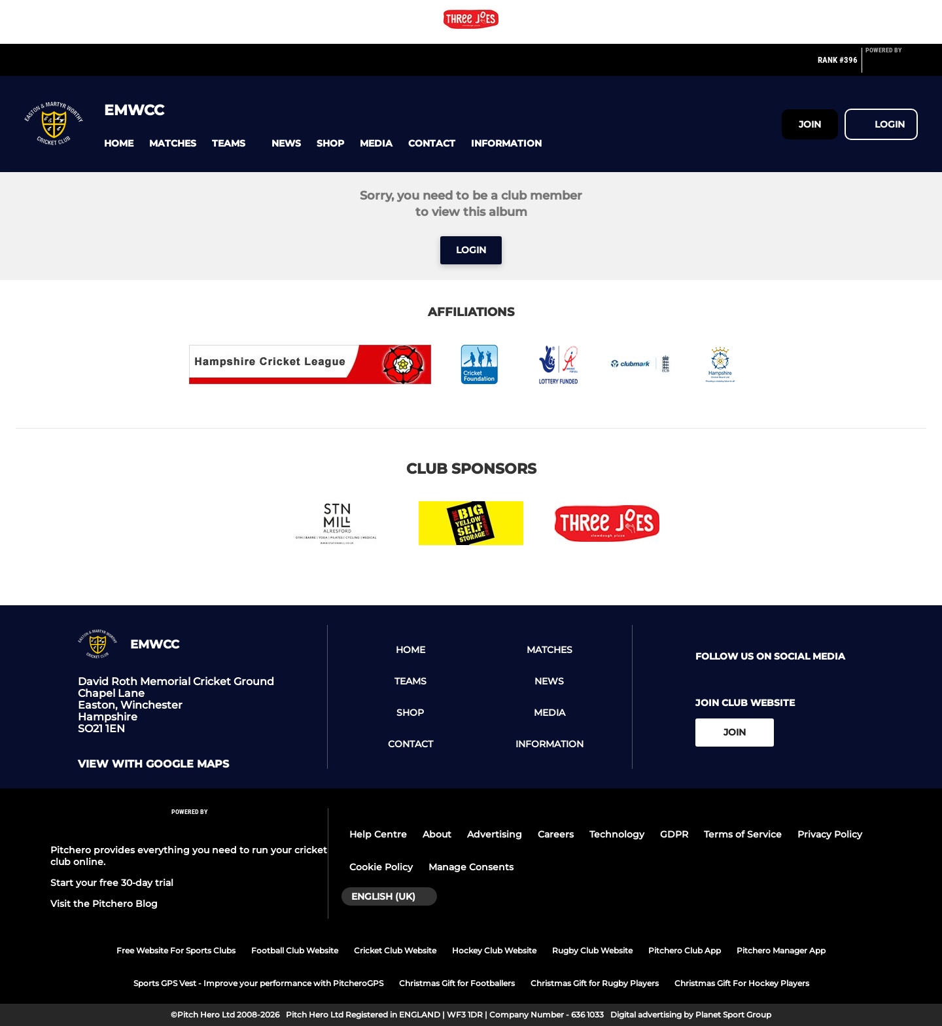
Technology (616, 834)
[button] (118, 143)
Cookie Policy (381, 867)
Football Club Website (294, 950)
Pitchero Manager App (781, 950)
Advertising (494, 834)
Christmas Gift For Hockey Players (741, 983)
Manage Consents (471, 867)
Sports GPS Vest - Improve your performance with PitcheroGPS (258, 983)
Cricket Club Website (395, 950)
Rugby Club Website (592, 950)
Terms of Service (743, 834)
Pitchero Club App (684, 950)
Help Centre (378, 834)
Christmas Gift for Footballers (457, 983)
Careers (556, 834)
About (437, 834)
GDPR (674, 834)
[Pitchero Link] (891, 65)
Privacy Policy (829, 834)
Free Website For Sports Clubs (176, 950)
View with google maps (153, 764)
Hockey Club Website (494, 950)
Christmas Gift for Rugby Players (595, 983)
